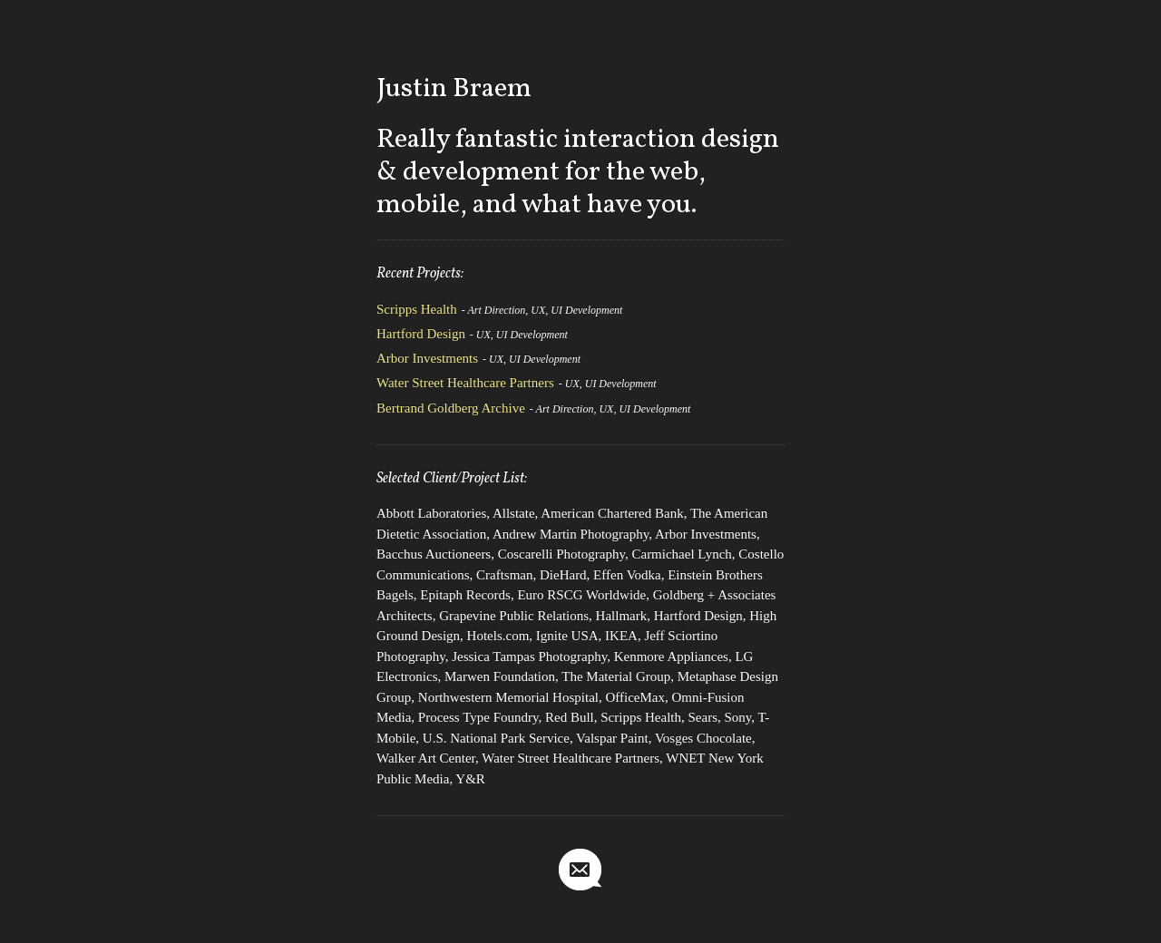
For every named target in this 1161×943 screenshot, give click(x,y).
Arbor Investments (427, 358)
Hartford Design (420, 333)
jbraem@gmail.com (580, 870)
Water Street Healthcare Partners (465, 382)
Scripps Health (416, 309)
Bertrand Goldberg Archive (450, 408)
